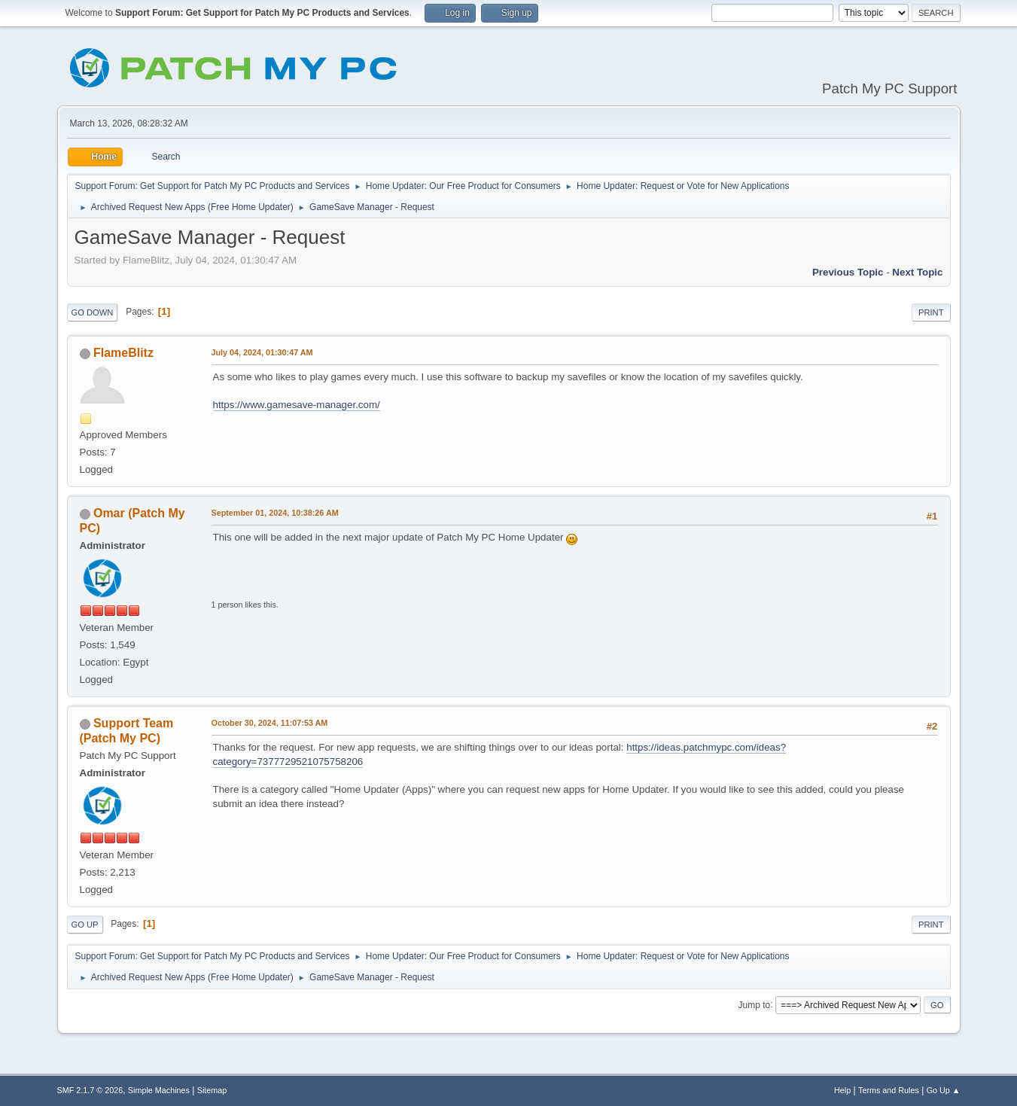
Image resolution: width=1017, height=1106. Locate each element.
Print (931, 312)
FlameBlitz (123, 352)
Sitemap (212, 1090)
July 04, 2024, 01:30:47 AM (262, 352)
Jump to (754, 1004)
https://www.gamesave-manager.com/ (296, 404)
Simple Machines (159, 1090)
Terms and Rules (888, 1090)
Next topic (917, 272)
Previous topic (848, 272)
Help (842, 1090)
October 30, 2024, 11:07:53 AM (270, 722)
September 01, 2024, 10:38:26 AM (275, 512)
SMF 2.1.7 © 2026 (90, 1090)
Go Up (85, 924)
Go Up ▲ (944, 1090)
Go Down (93, 312)
